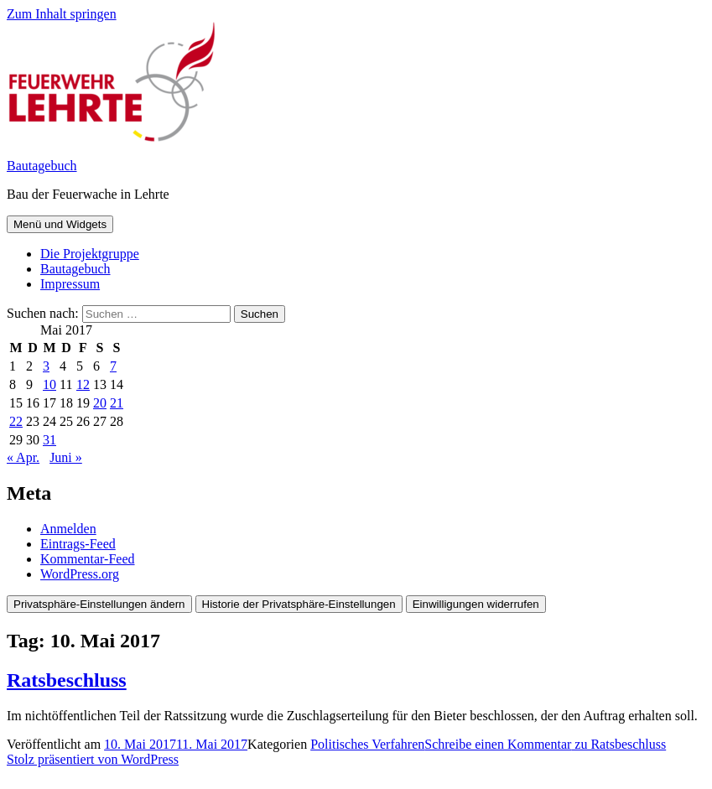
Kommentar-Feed (87, 559)
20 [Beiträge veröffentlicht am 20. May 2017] (100, 403)
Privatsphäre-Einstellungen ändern (99, 604)
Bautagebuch (42, 165)
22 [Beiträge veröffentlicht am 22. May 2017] (16, 421)
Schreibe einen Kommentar (545, 744)
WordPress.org (79, 574)
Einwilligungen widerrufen (476, 604)
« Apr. (23, 457)
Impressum (70, 284)
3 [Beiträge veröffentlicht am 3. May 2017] (46, 366)
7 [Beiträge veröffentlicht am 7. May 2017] (113, 366)
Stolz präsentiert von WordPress (93, 759)
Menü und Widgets (60, 224)
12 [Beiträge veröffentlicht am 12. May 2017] (83, 384)
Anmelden (68, 529)
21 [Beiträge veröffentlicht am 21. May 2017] (116, 403)
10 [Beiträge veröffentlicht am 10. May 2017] (49, 384)
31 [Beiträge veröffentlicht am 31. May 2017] (49, 440)
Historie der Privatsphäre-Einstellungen (299, 604)
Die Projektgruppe (89, 254)
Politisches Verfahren (367, 744)
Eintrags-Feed (78, 544)
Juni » (65, 457)
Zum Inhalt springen (62, 14)
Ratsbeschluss (67, 680)
